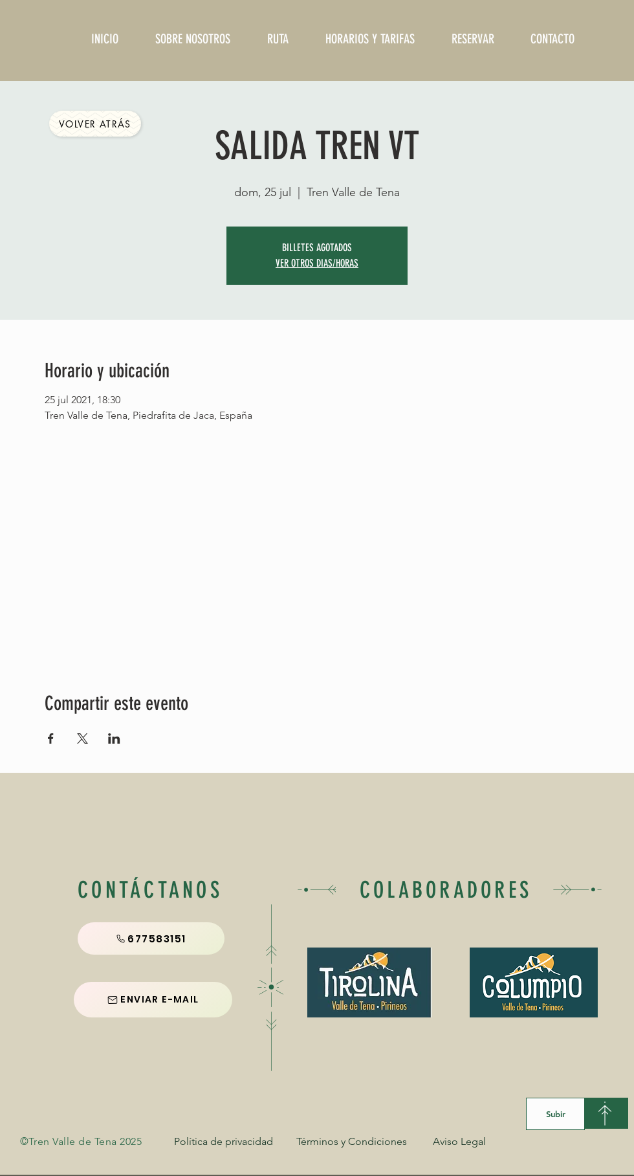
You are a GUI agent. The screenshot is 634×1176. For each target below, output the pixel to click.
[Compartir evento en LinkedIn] (114, 738)
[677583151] (151, 938)
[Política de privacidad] (223, 1141)
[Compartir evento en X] (82, 738)
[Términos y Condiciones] (351, 1141)
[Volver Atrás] (95, 124)
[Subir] (555, 1114)
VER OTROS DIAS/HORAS (317, 263)
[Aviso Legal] (459, 1141)
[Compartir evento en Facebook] (51, 738)
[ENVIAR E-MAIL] (153, 999)
